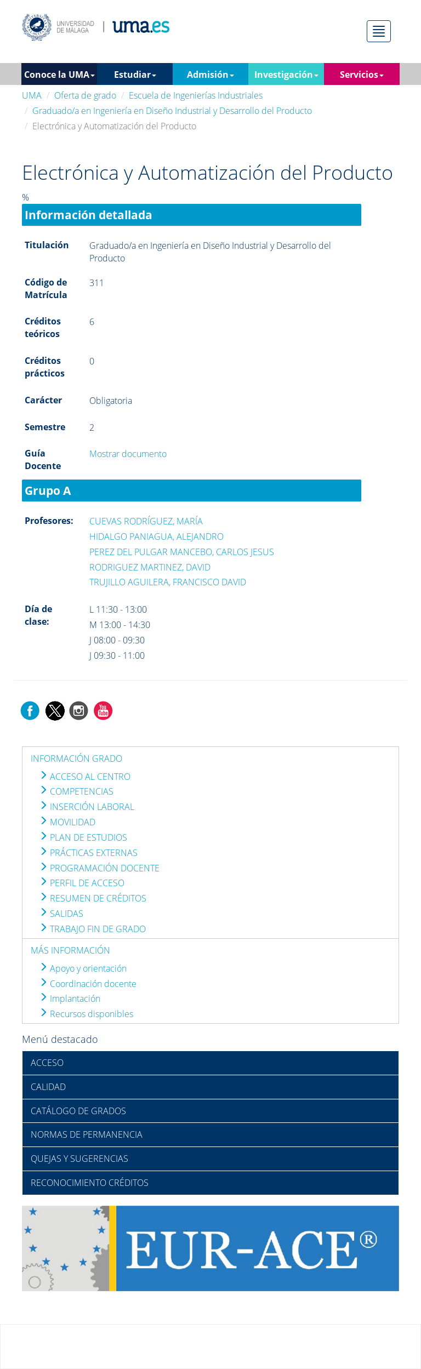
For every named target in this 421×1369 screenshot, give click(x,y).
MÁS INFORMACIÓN (70, 950)
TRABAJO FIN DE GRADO (92, 929)
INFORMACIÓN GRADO (76, 758)
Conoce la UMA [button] (59, 75)
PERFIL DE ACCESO (81, 883)
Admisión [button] (210, 75)
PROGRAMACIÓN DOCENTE (99, 868)
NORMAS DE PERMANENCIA (87, 1134)
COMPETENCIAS (76, 791)
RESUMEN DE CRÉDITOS (92, 898)
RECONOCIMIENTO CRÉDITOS (90, 1183)
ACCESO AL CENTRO (84, 777)
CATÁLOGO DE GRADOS (78, 1111)
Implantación (69, 998)
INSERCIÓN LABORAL (86, 807)
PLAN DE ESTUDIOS (83, 837)
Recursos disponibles (86, 1014)
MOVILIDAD (67, 822)
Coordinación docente (87, 984)
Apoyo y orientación (83, 968)
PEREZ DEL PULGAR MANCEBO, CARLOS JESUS (181, 552)
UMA (32, 95)
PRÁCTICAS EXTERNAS (88, 853)
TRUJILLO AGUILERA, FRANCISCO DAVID (167, 582)
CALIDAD (48, 1087)
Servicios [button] (362, 75)
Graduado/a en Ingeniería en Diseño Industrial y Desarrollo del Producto (172, 111)
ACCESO (47, 1063)
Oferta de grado (85, 95)
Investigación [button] (286, 75)
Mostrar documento (128, 454)
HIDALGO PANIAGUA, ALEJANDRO (156, 537)
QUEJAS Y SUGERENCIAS (79, 1159)
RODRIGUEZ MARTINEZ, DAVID (149, 567)
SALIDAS (61, 914)
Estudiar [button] (135, 75)
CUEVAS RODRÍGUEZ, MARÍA (146, 521)
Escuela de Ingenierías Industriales (196, 95)
